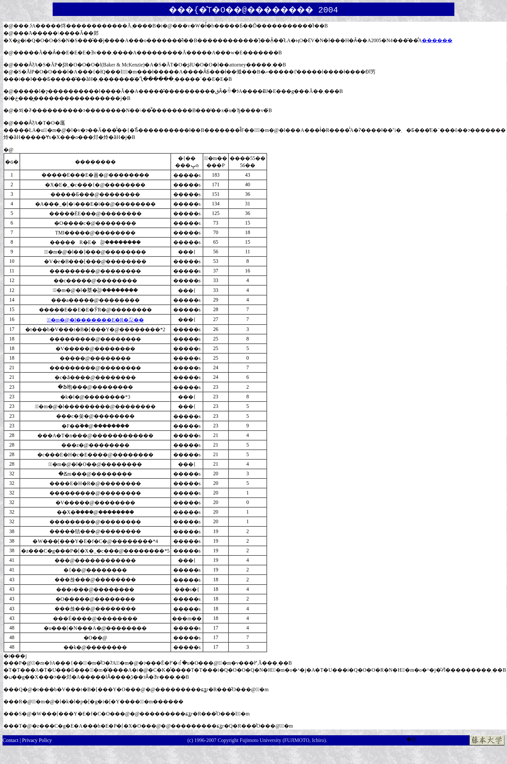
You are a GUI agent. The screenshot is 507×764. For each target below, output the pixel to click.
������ (437, 40)
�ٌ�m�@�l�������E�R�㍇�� (95, 320)
